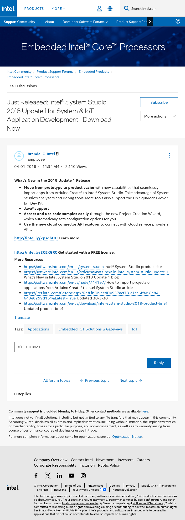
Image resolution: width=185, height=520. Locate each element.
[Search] (126, 8)
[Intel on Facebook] (36, 476)
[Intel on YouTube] (71, 476)
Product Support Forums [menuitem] (134, 21)
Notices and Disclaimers (148, 503)
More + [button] (58, 8)
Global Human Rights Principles (67, 510)
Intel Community (19, 71)
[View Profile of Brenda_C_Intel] (43, 154)
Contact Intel (82, 459)
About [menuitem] (49, 21)
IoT (135, 329)
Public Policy (109, 465)
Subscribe (159, 102)
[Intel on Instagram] (83, 476)
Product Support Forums (55, 71)
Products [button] (34, 8)
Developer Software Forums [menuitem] (84, 21)
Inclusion (87, 465)
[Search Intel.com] (157, 8)
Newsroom (105, 459)
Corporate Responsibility (55, 465)
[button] (169, 155)
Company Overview (50, 459)
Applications (38, 329)
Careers (143, 459)
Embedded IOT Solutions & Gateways (90, 329)
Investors (125, 459)
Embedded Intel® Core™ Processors (33, 76)
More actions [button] (155, 116)
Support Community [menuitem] (19, 21)
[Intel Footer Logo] (13, 487)
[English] (110, 8)
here (144, 411)
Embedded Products (94, 71)
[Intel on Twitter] (48, 476)
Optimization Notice (127, 436)
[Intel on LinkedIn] (60, 476)
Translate (22, 317)
